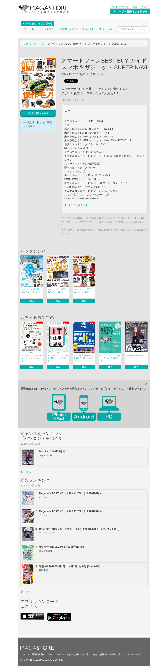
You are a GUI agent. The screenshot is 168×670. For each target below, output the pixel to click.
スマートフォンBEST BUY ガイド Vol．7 (56, 290)
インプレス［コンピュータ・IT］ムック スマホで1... (31, 358)
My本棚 (125, 6)
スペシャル (105, 29)
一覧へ (26, 472)
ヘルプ (145, 6)
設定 (135, 6)
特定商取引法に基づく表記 (84, 654)
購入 (31, 301)
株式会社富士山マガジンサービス (126, 654)
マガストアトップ (33, 43)
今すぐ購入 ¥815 (38, 113)
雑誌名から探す (69, 29)
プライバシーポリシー (58, 654)
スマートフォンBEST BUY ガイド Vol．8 (30, 290)
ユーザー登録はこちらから (130, 11)
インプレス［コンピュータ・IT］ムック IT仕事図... (58, 358)
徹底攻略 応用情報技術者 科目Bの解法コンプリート (84, 358)
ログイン (115, 6)
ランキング (47, 29)
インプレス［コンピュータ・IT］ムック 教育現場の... (110, 358)
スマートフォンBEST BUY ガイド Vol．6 (82, 290)
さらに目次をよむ (76, 205)
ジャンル (29, 29)
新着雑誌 (88, 29)
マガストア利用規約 (30, 654)
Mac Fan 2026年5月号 (135, 356)
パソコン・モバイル (73, 100)
